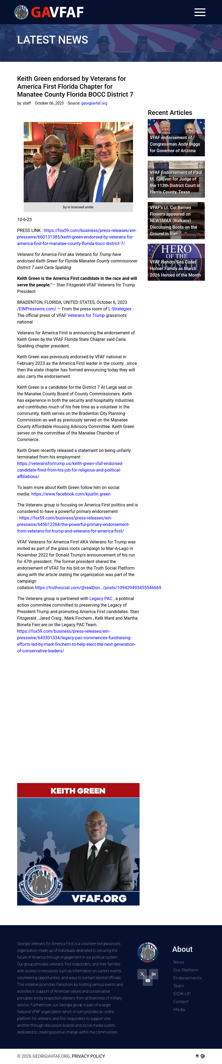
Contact (181, 1001)
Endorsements (187, 978)
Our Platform (185, 970)
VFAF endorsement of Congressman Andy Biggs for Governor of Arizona (175, 144)
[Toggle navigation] (200, 12)
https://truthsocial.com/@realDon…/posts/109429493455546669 (98, 587)
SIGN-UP (182, 993)
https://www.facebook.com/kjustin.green (70, 494)
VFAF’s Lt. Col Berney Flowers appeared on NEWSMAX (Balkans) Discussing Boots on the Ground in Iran (173, 220)
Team (178, 985)
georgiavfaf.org (50, 12)
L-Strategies (119, 308)
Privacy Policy (88, 1056)
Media (179, 1009)
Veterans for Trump (86, 315)
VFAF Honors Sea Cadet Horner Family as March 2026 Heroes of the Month (175, 268)
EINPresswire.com (37, 308)
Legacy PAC (101, 598)
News (178, 962)
